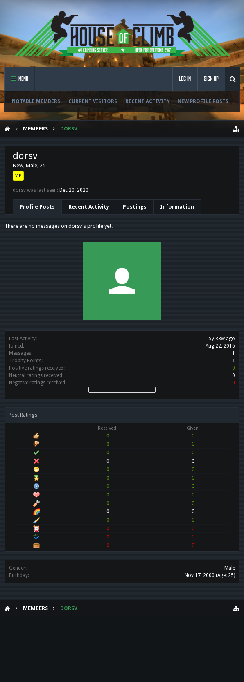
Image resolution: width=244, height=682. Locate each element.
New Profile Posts (203, 101)
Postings (135, 207)
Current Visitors (92, 101)
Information (177, 207)
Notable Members (36, 101)
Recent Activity (147, 101)
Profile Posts (37, 207)
